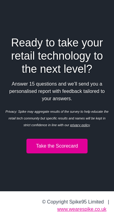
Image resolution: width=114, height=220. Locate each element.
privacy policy (80, 125)
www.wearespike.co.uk (81, 209)
